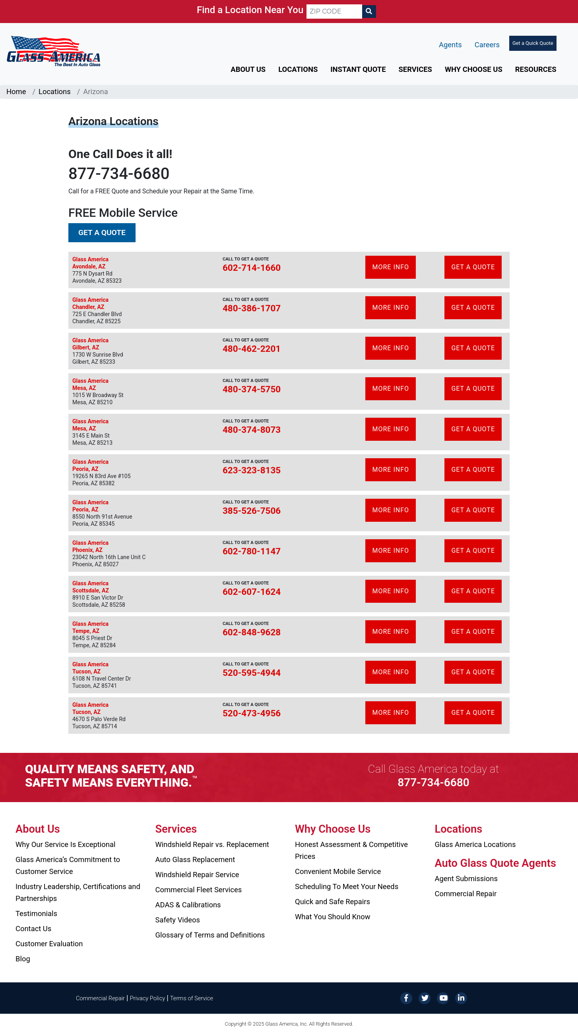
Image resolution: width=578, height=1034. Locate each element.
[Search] (369, 11)
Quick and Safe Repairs (332, 901)
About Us (248, 69)
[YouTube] (443, 997)
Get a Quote (102, 232)
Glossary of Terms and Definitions (210, 935)
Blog (23, 959)
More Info (390, 267)
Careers (487, 45)
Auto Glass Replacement (195, 859)
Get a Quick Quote (532, 43)
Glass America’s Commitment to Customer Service (68, 865)
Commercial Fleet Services (198, 889)
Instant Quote (358, 69)
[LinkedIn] (461, 997)
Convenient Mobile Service (338, 871)
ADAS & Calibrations (188, 905)
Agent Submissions (466, 878)
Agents (450, 45)
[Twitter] (425, 997)
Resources (536, 69)
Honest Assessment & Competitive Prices (351, 850)
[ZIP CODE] (334, 11)
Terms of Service (191, 998)
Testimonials (36, 913)
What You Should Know (332, 916)
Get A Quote (473, 267)
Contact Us (33, 928)
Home (16, 91)
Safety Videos (177, 920)
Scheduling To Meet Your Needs (346, 886)
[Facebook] (406, 997)
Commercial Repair (466, 893)
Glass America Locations (475, 844)
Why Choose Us (473, 69)
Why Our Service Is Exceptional (65, 844)
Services (415, 69)
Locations (298, 69)
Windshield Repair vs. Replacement (212, 844)
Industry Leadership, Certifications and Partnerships (78, 892)
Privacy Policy (147, 998)
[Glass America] (53, 50)
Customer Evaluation (49, 943)
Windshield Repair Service (197, 874)
